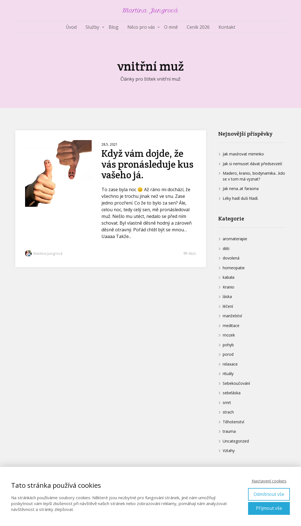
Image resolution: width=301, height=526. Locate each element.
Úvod (71, 27)
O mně (171, 27)
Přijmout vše (269, 508)
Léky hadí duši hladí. (240, 198)
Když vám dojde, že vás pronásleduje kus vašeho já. (147, 164)
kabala (228, 277)
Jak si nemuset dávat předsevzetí (252, 163)
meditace (231, 325)
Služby (92, 27)
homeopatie (234, 267)
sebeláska (232, 392)
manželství (232, 315)
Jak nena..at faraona (241, 188)
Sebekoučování (236, 383)
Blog (113, 27)
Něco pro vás (141, 27)
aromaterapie (235, 238)
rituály (228, 373)
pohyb (228, 344)
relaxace (230, 364)
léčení (228, 306)
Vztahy (229, 450)
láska (227, 296)
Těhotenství (233, 421)
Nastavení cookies (269, 481)
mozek (229, 335)
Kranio (228, 287)
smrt (227, 402)
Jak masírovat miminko (243, 154)
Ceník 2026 (198, 27)
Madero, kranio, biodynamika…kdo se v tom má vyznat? (254, 176)
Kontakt (227, 27)
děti (226, 248)
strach (228, 412)
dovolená (231, 258)
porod (228, 354)
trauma (229, 431)
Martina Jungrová (150, 10)
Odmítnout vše (269, 494)
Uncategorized (236, 441)
